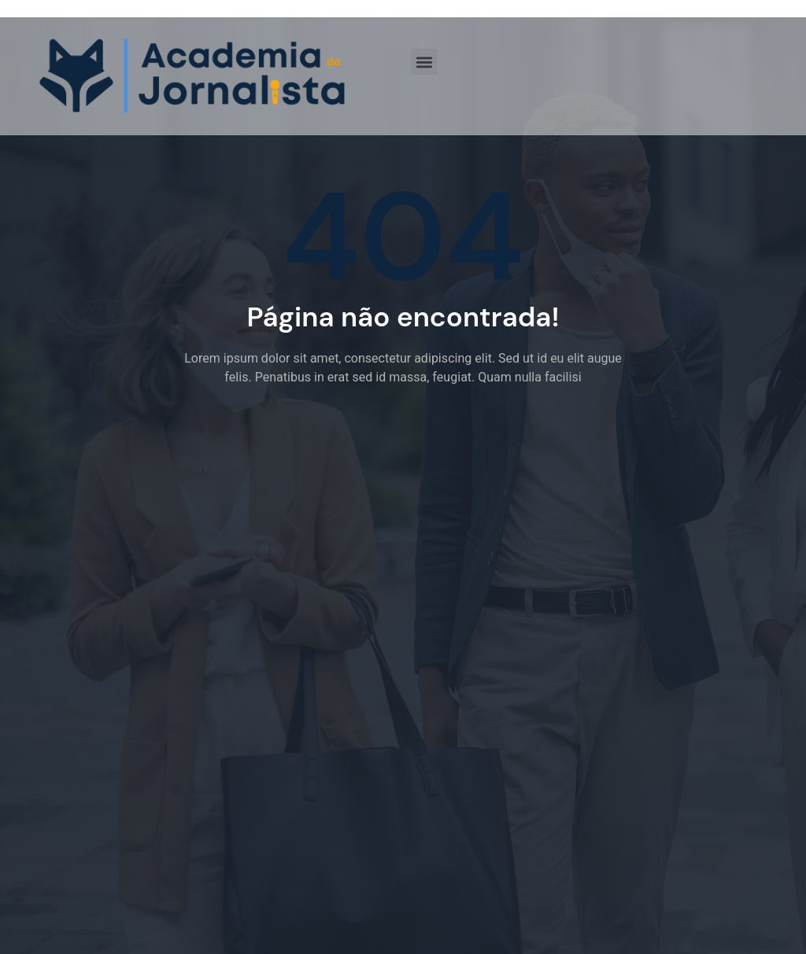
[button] (424, 62)
